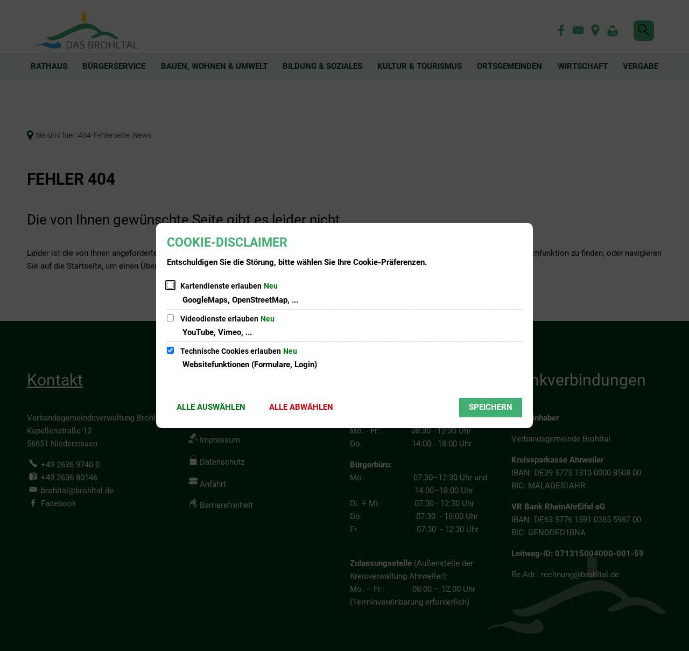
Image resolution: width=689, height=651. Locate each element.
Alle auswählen (211, 407)
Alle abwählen (301, 407)
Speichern (490, 407)
